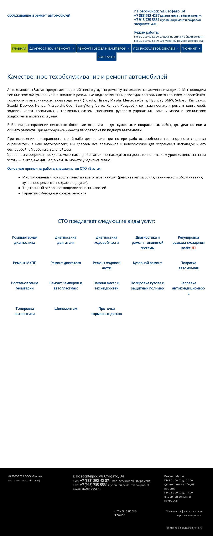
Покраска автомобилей (156, 48)
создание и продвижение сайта (185, 527)
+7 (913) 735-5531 (94, 484)
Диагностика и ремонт (52, 48)
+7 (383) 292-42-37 (94, 480)
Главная (19, 48)
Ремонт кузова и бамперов (104, 48)
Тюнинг (191, 48)
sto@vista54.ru (91, 489)
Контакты (106, 57)
